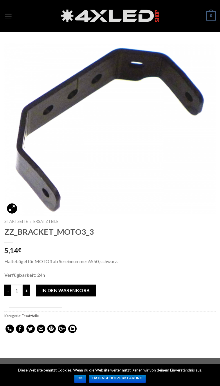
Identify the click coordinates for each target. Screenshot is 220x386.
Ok (80, 378)
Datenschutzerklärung (117, 378)
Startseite (16, 221)
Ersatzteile (45, 221)
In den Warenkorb (66, 290)
